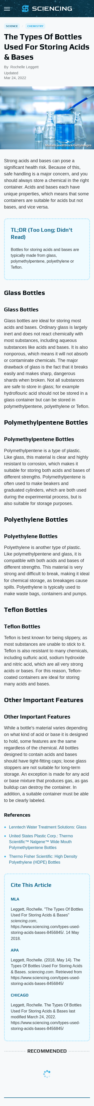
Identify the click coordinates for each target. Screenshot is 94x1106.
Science (12, 26)
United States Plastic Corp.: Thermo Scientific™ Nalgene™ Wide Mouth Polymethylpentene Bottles (41, 842)
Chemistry (35, 26)
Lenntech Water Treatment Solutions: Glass (47, 827)
